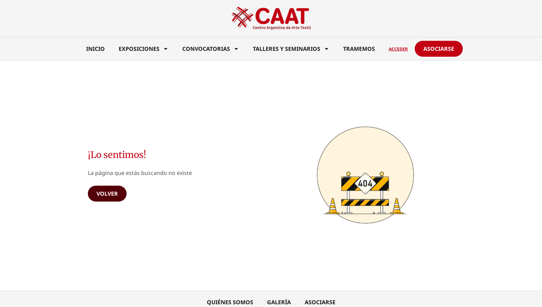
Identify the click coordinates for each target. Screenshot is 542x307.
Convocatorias (210, 49)
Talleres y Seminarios (291, 49)
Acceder (398, 49)
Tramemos (359, 49)
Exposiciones (143, 49)
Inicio (95, 49)
